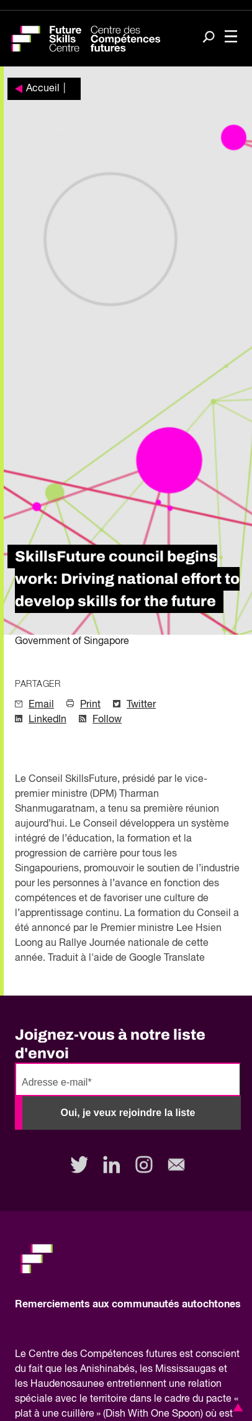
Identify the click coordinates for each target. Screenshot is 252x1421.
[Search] (208, 38)
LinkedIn (47, 720)
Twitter (141, 705)
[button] (235, 1407)
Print (90, 705)
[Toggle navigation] (231, 37)
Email (41, 705)
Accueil (43, 89)
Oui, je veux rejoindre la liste (128, 1112)
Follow (107, 720)
